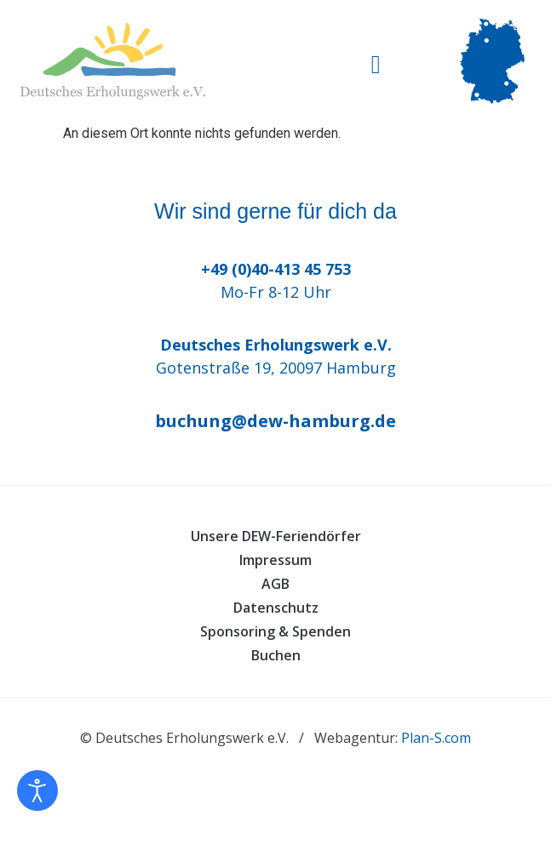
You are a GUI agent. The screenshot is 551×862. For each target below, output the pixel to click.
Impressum (275, 560)
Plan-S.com (436, 737)
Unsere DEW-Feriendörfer (276, 536)
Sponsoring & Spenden (275, 631)
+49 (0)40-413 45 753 (276, 269)
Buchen (276, 655)
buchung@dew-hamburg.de (275, 420)
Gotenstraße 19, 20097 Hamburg (276, 367)
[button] (375, 64)
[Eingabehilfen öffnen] (37, 790)
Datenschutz (276, 607)
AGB (275, 583)
